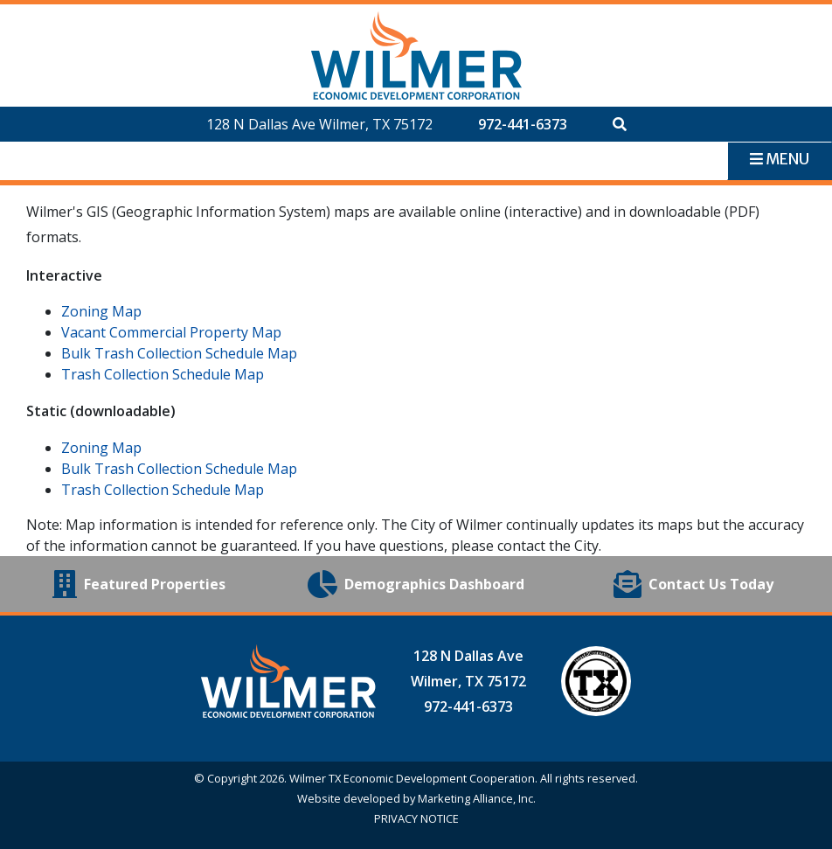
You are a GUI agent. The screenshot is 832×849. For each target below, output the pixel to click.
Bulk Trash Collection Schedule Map (179, 353)
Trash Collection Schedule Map (162, 374)
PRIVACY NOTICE (416, 818)
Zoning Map (101, 311)
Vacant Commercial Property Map (171, 332)
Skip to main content (0, 15)
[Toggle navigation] (779, 161)
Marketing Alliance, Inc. (477, 798)
